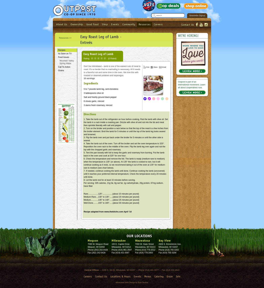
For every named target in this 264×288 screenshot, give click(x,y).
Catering (158, 276)
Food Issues (63, 57)
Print (147, 67)
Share (155, 67)
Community (128, 24)
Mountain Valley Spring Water (67, 62)
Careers (158, 24)
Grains (61, 70)
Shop (105, 24)
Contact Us (187, 24)
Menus (147, 276)
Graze (170, 276)
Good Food (92, 24)
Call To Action (64, 67)
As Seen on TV (65, 53)
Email (164, 67)
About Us (61, 24)
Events (115, 24)
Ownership (77, 24)
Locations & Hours (120, 276)
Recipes (61, 50)
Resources (145, 24)
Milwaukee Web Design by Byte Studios (132, 282)
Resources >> (65, 38)
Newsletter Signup (197, 16)
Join (178, 276)
